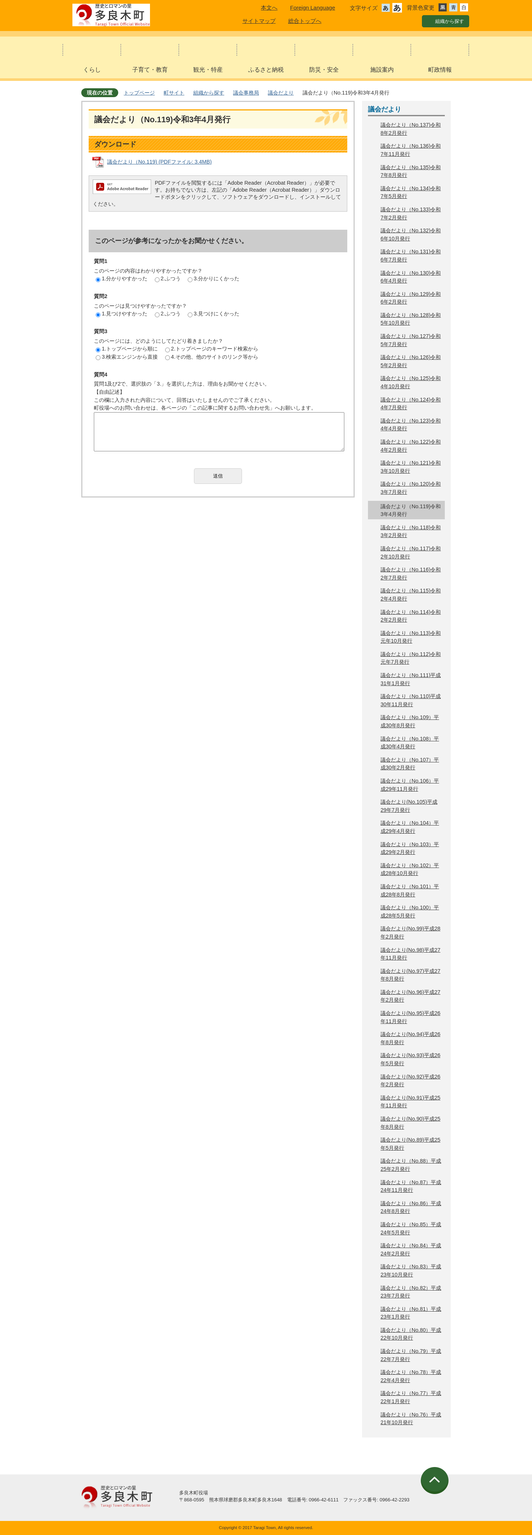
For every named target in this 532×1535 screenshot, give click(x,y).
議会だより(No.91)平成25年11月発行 (410, 1102)
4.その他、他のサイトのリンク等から (211, 357)
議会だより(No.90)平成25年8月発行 (410, 1123)
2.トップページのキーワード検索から (211, 349)
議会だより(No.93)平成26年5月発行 (410, 1059)
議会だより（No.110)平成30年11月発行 (411, 700)
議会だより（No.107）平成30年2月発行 (410, 764)
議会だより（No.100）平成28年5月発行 (410, 912)
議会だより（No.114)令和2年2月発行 (411, 616)
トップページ (139, 93)
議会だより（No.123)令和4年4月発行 (411, 425)
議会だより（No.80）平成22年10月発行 (411, 1334)
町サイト (174, 93)
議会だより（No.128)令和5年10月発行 (411, 319)
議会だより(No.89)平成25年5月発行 (410, 1144)
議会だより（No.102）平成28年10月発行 (410, 869)
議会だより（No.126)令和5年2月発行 (411, 361)
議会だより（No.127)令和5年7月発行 (411, 340)
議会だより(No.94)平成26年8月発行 (410, 1038)
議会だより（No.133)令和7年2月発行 (411, 213)
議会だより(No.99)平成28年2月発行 (410, 933)
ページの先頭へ (436, 1481)
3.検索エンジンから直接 (127, 357)
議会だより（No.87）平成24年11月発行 (411, 1186)
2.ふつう (168, 278)
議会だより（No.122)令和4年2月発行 (411, 446)
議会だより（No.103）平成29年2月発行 (410, 848)
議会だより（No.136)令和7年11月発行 (411, 150)
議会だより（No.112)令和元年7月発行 (411, 658)
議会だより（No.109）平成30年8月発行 (410, 721)
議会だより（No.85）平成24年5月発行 (411, 1228)
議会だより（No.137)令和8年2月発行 (411, 129)
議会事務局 (246, 93)
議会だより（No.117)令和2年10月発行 (411, 553)
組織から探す (208, 93)
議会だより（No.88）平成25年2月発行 (411, 1165)
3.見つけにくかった (213, 314)
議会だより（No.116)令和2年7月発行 (411, 574)
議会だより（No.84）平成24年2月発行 (411, 1249)
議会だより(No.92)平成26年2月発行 (410, 1081)
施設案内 (382, 69)
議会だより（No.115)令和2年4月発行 (411, 595)
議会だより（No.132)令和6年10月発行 (411, 235)
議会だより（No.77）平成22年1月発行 (411, 1397)
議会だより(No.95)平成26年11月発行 (410, 1017)
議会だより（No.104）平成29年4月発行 (410, 827)
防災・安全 (324, 69)
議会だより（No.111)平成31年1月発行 (411, 679)
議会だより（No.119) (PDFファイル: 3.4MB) (159, 162)
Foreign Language (312, 7)
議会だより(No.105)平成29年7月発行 (409, 806)
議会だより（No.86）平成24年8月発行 (411, 1207)
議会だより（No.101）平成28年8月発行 (410, 890)
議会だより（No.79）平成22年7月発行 (411, 1355)
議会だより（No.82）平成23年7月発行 (411, 1292)
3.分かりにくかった (213, 278)
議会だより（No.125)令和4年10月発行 (411, 382)
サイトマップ (259, 21)
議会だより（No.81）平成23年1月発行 (411, 1313)
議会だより (281, 93)
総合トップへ (304, 21)
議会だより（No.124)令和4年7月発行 (411, 404)
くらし (92, 69)
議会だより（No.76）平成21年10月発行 (411, 1419)
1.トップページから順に (127, 349)
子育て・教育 (150, 69)
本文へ (269, 7)
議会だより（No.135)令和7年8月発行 (411, 171)
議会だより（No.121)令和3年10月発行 (411, 467)
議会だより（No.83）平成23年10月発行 (411, 1271)
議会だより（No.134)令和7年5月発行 (411, 192)
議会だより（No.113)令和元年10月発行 (411, 637)
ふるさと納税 (266, 69)
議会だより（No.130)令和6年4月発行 (411, 277)
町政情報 (440, 69)
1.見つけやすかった (121, 314)
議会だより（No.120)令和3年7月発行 (411, 488)
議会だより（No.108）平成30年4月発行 (410, 743)
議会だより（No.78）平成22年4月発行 (411, 1376)
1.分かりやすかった (121, 278)
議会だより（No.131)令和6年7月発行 (411, 256)
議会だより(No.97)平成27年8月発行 (410, 975)
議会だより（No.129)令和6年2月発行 (411, 298)
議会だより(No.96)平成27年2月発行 (410, 996)
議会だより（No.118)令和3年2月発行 (411, 531)
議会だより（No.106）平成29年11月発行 (410, 785)
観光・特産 (208, 69)
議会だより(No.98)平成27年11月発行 (410, 954)
